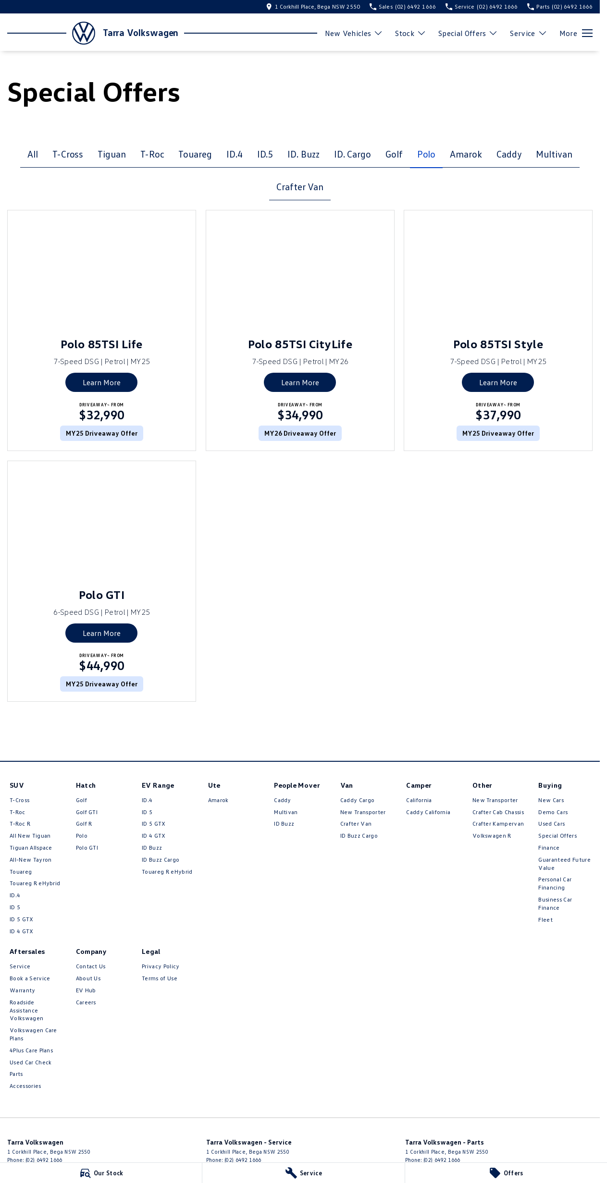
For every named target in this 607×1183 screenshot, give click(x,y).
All (32, 153)
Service (20, 966)
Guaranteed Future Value (564, 863)
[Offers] (506, 1173)
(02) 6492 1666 (43, 1160)
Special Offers (557, 835)
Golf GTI (87, 812)
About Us (88, 978)
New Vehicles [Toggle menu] (354, 33)
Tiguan (112, 153)
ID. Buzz (303, 153)
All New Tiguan (30, 835)
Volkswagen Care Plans (33, 1034)
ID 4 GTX (22, 931)
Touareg (194, 153)
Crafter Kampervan (498, 823)
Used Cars (551, 823)
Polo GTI (87, 847)
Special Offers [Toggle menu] (468, 33)
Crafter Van (299, 186)
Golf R (84, 823)
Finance (548, 847)
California (419, 800)
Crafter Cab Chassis (498, 812)
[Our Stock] (101, 1173)
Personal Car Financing (554, 883)
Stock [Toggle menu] (410, 33)
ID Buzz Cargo (160, 859)
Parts (16, 1073)
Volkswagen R (491, 835)
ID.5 (265, 153)
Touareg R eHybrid (35, 883)
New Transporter (363, 812)
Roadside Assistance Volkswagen (26, 1010)
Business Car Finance (555, 903)
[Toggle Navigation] (576, 33)
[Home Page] (51, 33)
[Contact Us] (313, 6)
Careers (86, 1002)
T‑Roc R (20, 823)
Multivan (554, 153)
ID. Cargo (352, 153)
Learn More (102, 382)
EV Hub (86, 990)
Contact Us (91, 966)
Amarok (466, 153)
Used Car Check (30, 1062)
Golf (394, 153)
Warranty (23, 990)
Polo (426, 153)
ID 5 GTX (22, 919)
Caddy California (428, 812)
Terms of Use (159, 978)
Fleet (545, 919)
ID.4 (234, 153)
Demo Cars (553, 812)
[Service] (303, 1173)
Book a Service (30, 978)
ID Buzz (152, 847)
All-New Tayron (30, 859)
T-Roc (152, 153)
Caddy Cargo (357, 800)
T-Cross (67, 153)
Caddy (509, 153)
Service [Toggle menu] (528, 33)
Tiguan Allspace (31, 847)
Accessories (25, 1085)
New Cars (551, 800)
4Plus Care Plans (31, 1050)
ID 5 (15, 907)
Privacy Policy (160, 966)
